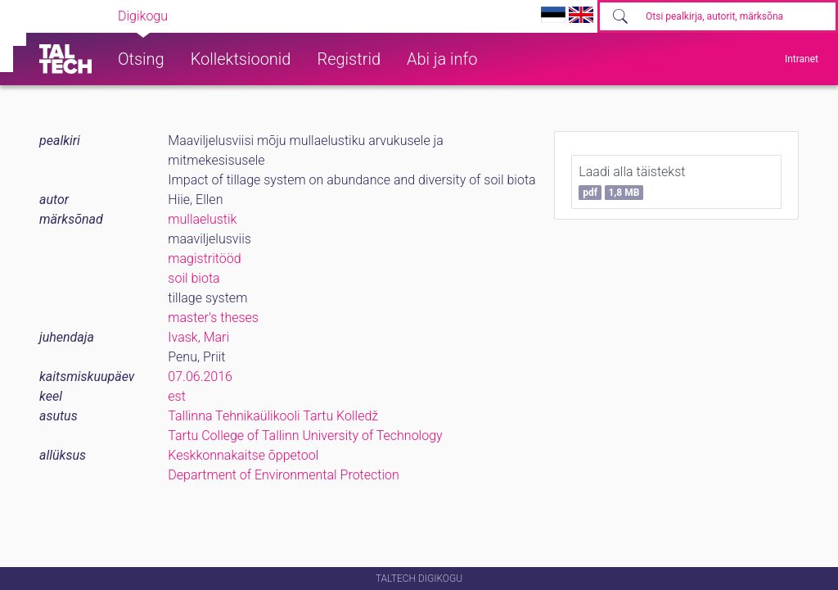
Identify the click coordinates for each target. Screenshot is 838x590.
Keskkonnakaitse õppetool (243, 455)
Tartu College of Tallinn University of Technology (305, 435)
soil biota (193, 278)
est (177, 396)
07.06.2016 (200, 376)
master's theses (213, 317)
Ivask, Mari (198, 337)
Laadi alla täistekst (632, 182)
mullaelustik (202, 219)
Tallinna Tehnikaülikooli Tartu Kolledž (273, 416)
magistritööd (204, 258)
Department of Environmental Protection (283, 475)
